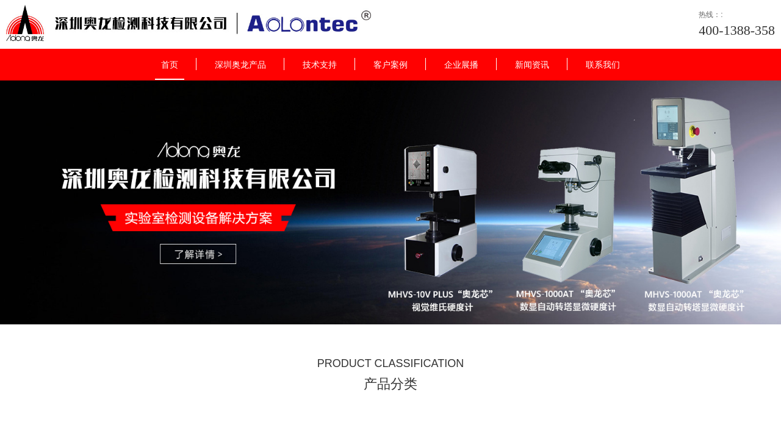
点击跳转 (430, 226)
